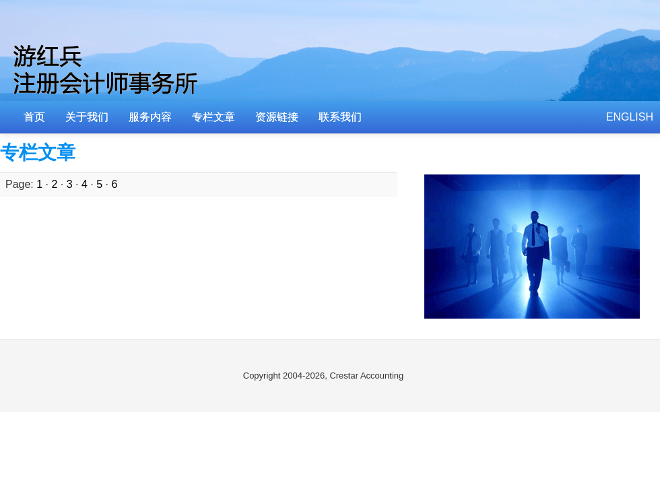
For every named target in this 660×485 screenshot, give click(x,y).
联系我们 (340, 117)
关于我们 (86, 117)
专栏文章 (213, 117)
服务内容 (150, 117)
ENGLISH (629, 117)
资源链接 (276, 117)
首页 (34, 117)
